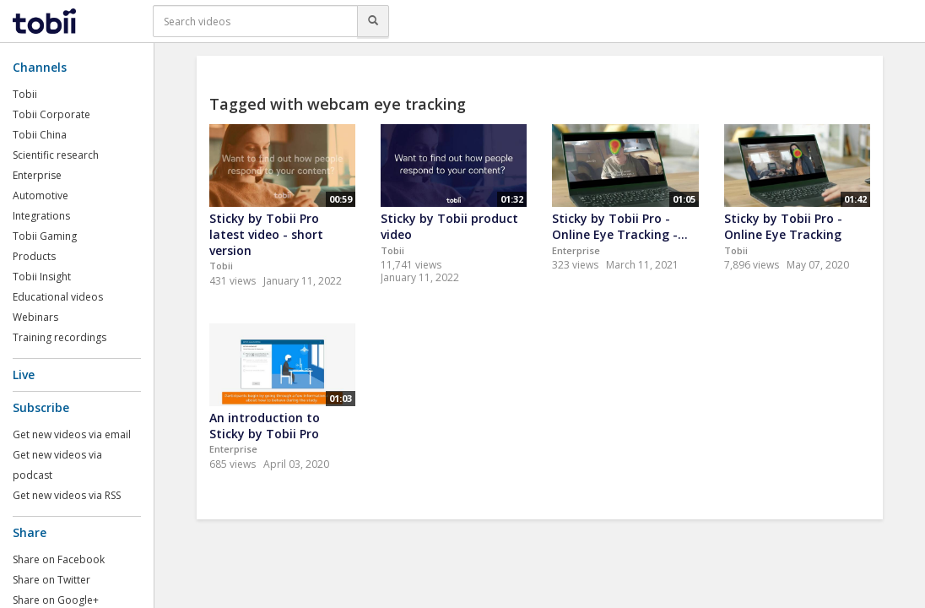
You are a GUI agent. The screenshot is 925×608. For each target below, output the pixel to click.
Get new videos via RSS (67, 495)
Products (34, 256)
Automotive (40, 195)
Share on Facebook (59, 559)
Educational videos (58, 297)
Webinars (35, 317)
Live (24, 374)
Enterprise (37, 175)
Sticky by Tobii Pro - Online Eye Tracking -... (620, 226)
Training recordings (59, 337)
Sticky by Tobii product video (449, 226)
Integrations (41, 216)
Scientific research (56, 155)
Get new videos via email (72, 434)
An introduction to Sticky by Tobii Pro (264, 426)
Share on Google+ (56, 600)
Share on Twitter (51, 580)
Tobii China (40, 135)
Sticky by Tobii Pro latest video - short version (266, 234)
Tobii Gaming (45, 236)
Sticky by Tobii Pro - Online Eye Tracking (783, 226)
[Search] (373, 21)
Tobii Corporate (51, 114)
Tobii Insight (42, 276)
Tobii (25, 94)
